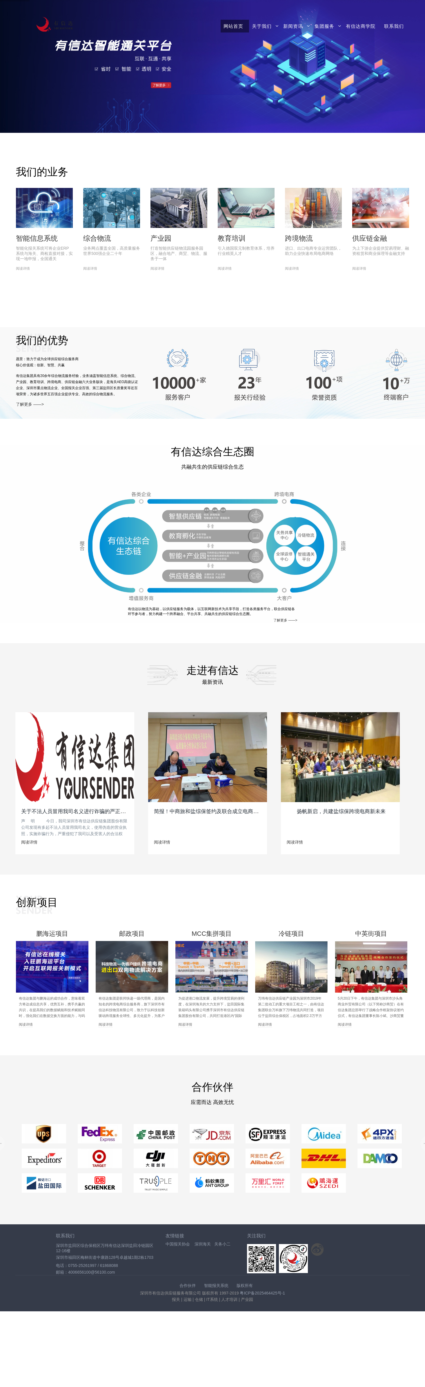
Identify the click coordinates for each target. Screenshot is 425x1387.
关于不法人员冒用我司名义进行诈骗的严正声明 (76, 811)
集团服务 (324, 26)
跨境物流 (299, 238)
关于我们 (262, 26)
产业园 (160, 238)
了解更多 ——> (30, 404)
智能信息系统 (37, 238)
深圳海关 (203, 1244)
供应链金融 (369, 238)
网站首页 (233, 26)
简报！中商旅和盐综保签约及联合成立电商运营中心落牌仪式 (224, 811)
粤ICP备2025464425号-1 (262, 1293)
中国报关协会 (178, 1244)
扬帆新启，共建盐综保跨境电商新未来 (341, 811)
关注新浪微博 (317, 1249)
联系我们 (394, 26)
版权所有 (245, 1285)
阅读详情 (23, 268)
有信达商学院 (360, 26)
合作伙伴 (187, 1285)
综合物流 (97, 238)
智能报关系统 (216, 1285)
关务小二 (222, 1244)
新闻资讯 (293, 26)
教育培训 (232, 238)
